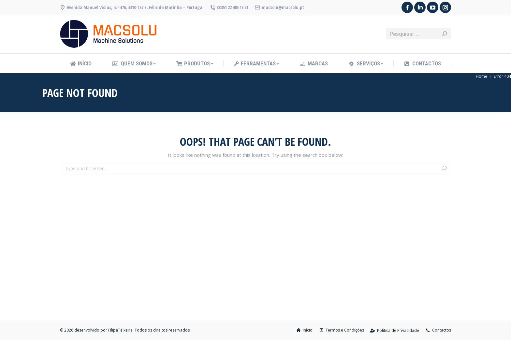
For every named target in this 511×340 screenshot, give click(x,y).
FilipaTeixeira (120, 330)
